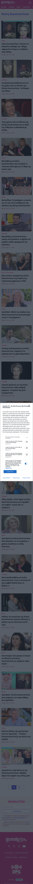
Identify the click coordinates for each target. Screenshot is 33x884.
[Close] (29, 406)
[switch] (26, 442)
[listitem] (16, 437)
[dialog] (16, 442)
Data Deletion (6, 478)
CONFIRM (10, 471)
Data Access (16, 478)
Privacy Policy (26, 478)
